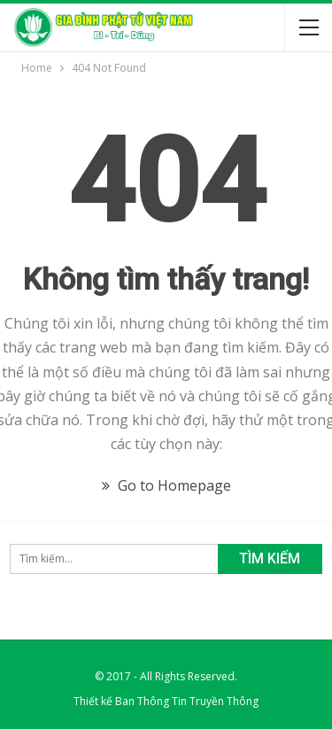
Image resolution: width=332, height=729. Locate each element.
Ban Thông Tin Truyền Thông (187, 701)
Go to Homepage (166, 485)
